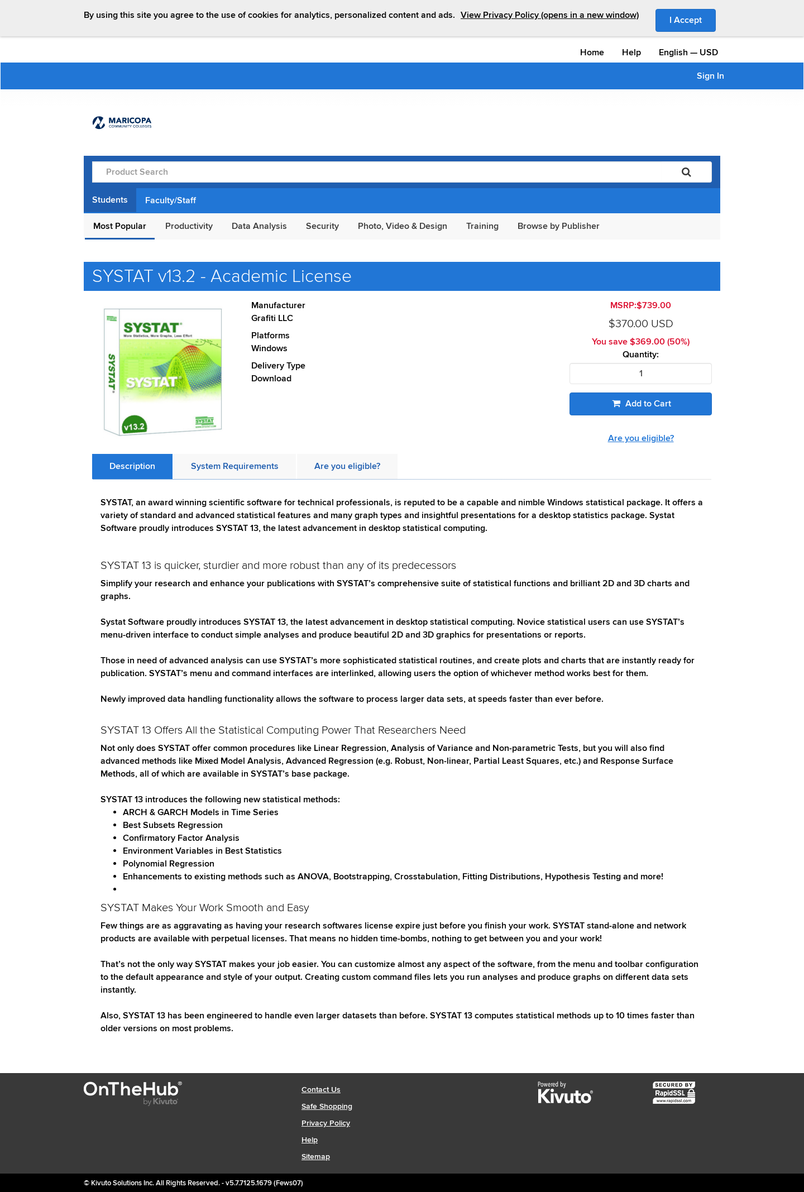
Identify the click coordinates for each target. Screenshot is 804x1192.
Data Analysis (259, 226)
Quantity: (641, 355)
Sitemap (316, 1156)
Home (592, 52)
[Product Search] (377, 172)
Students (110, 199)
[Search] (686, 171)
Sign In (710, 76)
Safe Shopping (327, 1106)
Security (322, 226)
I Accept (692, 19)
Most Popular (119, 226)
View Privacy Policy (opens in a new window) (550, 15)
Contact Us (321, 1089)
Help (631, 52)
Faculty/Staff (170, 200)
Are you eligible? (641, 438)
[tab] (132, 466)
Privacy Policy (326, 1123)
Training (482, 226)
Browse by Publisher (559, 226)
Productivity (189, 226)
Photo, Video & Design (402, 226)
